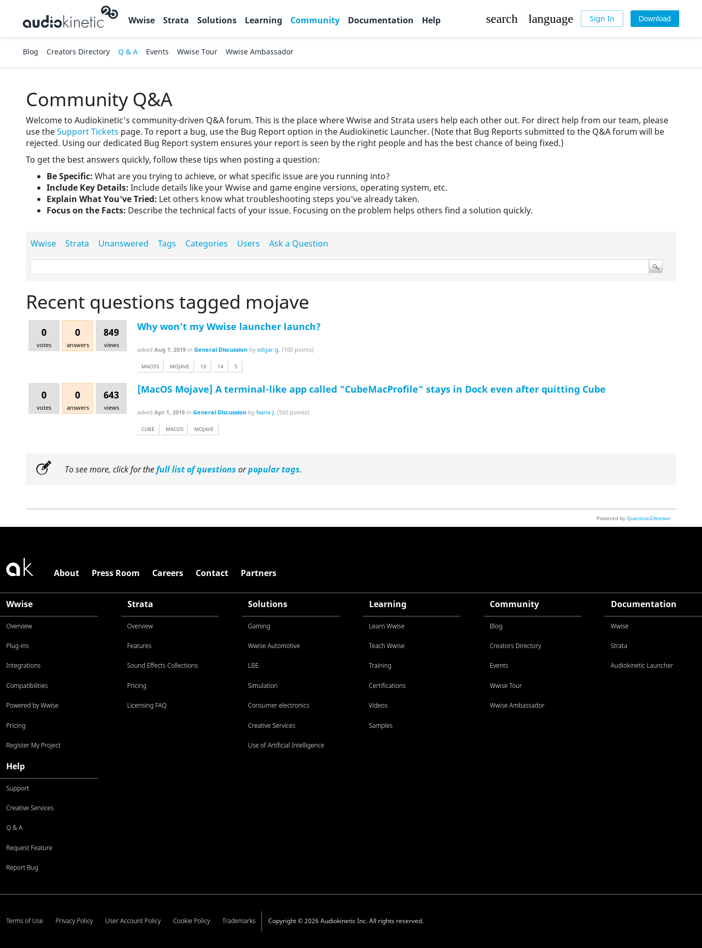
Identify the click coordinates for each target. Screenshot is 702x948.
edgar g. (268, 349)
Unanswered (123, 243)
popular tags (274, 469)
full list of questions (196, 469)
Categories (206, 243)
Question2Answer (649, 518)
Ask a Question (298, 243)
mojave (179, 366)
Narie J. (265, 412)
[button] (501, 18)
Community (315, 20)
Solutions (217, 20)
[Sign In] (602, 18)
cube (148, 429)
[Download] (655, 18)
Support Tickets (88, 131)
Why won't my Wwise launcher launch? (229, 326)
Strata (176, 20)
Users (248, 243)
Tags (167, 243)
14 (220, 366)
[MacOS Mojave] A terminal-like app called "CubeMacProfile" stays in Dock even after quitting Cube (371, 389)
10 (203, 366)
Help (431, 20)
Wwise (141, 20)
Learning (263, 20)
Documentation (381, 20)
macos (150, 366)
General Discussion (220, 349)
